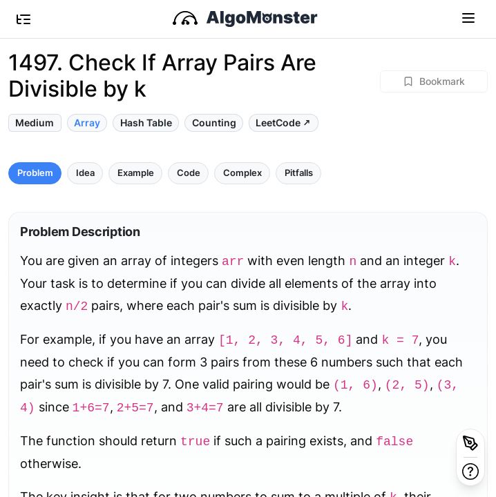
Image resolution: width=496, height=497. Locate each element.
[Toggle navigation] (468, 17)
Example (135, 173)
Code (188, 173)
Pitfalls (299, 173)
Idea (85, 173)
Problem (35, 173)
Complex (242, 173)
